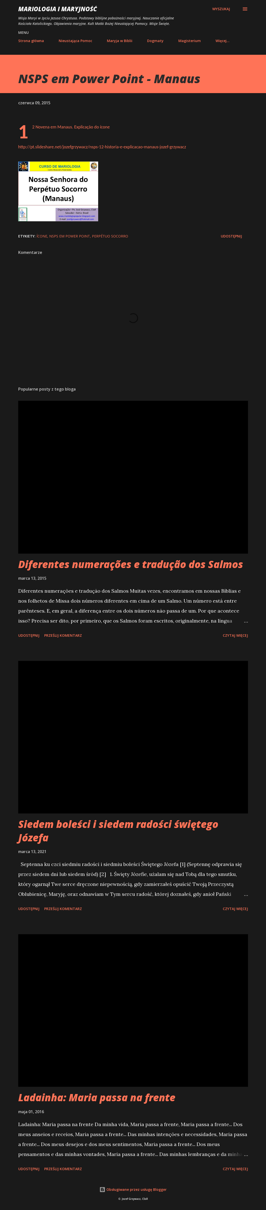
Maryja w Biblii (119, 40)
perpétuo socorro (110, 236)
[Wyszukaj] (221, 9)
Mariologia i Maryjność (57, 9)
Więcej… (223, 40)
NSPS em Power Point (69, 236)
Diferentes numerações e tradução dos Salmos (130, 564)
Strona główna (31, 40)
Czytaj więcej (235, 635)
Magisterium (189, 40)
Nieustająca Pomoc (75, 40)
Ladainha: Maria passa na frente (96, 1097)
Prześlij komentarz (63, 635)
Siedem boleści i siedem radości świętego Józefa (118, 830)
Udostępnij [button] (231, 236)
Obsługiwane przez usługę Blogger (133, 1189)
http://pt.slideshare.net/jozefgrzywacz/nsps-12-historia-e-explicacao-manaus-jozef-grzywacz (102, 147)
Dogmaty (155, 40)
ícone (41, 236)
